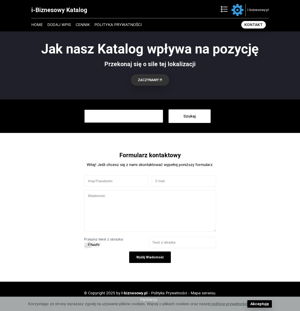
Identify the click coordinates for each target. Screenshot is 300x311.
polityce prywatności (229, 303)
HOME (37, 24)
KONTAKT (253, 24)
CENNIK (83, 24)
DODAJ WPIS (59, 24)
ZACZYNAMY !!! (150, 80)
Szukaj (189, 116)
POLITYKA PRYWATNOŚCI (118, 24)
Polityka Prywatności (169, 293)
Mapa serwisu (203, 293)
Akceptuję (259, 303)
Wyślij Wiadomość (150, 257)
